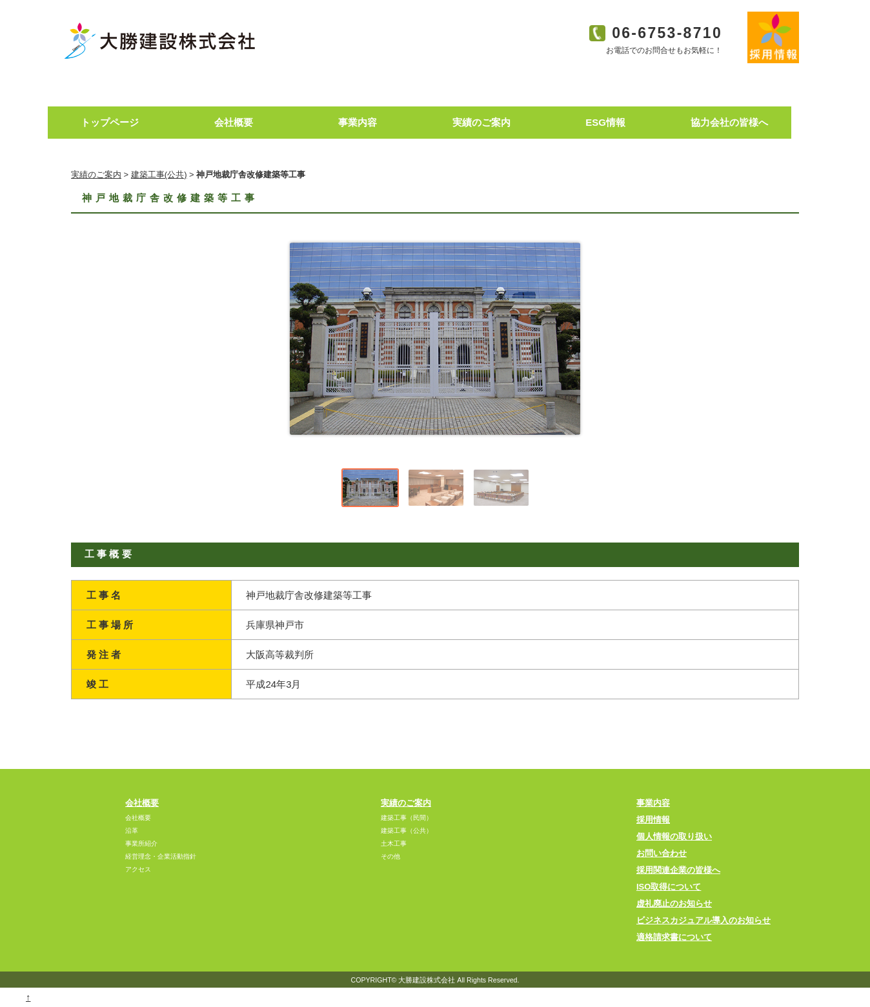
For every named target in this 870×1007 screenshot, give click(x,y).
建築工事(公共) (159, 174)
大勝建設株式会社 (426, 980)
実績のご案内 (96, 174)
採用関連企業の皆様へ (678, 870)
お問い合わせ (661, 853)
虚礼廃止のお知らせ (674, 903)
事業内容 (653, 803)
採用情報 (653, 819)
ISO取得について (668, 887)
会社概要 (142, 803)
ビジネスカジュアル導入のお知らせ (703, 920)
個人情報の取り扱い (674, 836)
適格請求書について (674, 937)
